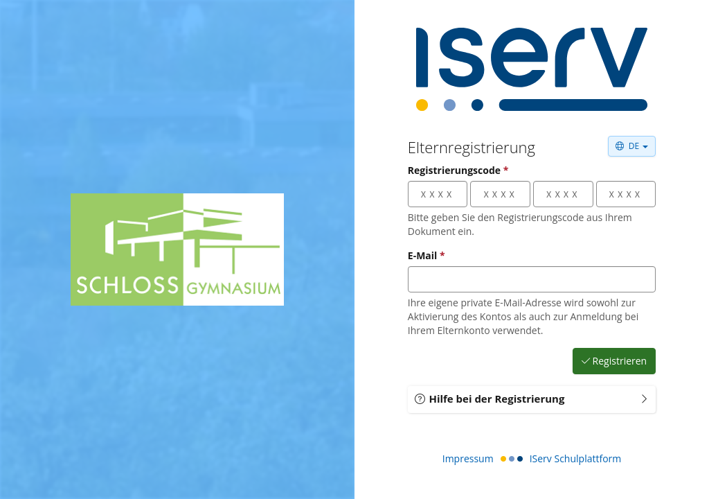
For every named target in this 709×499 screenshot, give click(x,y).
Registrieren (614, 361)
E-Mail (426, 255)
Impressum (468, 458)
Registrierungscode (458, 170)
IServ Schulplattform (576, 458)
